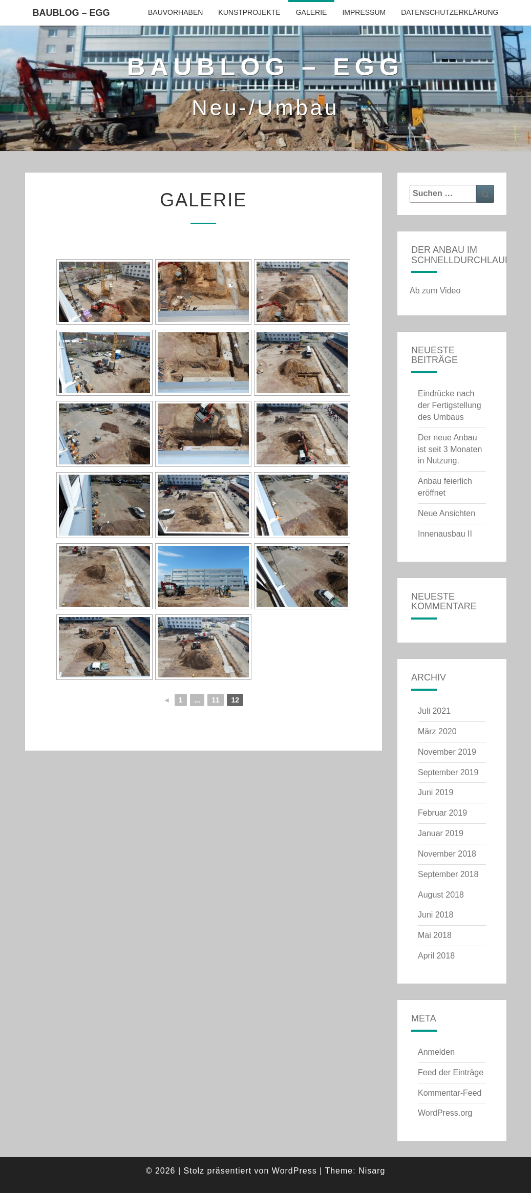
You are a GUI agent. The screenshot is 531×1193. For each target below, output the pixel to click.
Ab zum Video (435, 290)
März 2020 (437, 731)
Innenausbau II (445, 533)
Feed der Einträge (450, 1072)
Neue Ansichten (446, 513)
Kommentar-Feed (450, 1093)
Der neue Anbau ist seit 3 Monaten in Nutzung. (450, 449)
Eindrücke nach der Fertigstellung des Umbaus (449, 405)
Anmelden (436, 1052)
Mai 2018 (435, 935)
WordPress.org (445, 1113)
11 (215, 700)
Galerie (311, 12)
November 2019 (447, 752)
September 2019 (448, 772)
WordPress (294, 1170)
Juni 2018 (435, 914)
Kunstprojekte (249, 12)
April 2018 (436, 955)
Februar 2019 (442, 812)
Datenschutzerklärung (449, 12)
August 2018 (441, 894)
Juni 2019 (435, 792)
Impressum (364, 12)
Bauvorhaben (175, 12)
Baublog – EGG (71, 13)
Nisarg (371, 1170)
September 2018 (448, 874)
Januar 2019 (440, 833)
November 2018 (447, 853)
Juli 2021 (434, 711)
